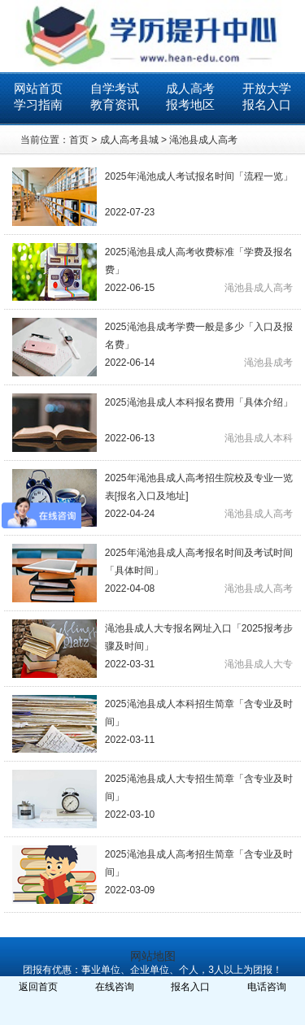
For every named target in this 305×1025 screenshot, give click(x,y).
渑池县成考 (268, 362)
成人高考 (190, 88)
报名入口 (266, 104)
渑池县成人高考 (203, 139)
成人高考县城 (129, 139)
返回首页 (38, 986)
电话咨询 (266, 986)
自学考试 (114, 88)
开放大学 (266, 88)
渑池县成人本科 (258, 438)
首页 (79, 139)
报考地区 (190, 104)
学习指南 (38, 104)
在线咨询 (114, 986)
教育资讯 (114, 104)
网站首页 (38, 88)
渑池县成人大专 (258, 664)
